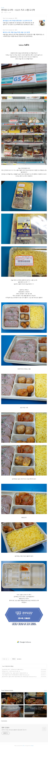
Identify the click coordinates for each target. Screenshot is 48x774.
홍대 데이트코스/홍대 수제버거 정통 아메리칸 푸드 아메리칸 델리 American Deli (18, 703)
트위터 (27, 711)
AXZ (23, 772)
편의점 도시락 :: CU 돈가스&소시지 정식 (10, 698)
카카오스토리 (24, 711)
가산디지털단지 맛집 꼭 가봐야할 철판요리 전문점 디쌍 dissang (15, 701)
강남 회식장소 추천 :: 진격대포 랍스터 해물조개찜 (12, 696)
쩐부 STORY (5, 754)
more (45, 717)
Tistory (32, 772)
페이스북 (20, 711)
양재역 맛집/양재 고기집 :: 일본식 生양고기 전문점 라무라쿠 (14, 699)
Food (2, 7)
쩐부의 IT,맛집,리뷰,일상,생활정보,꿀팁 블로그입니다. (14, 756)
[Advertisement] (24, 29)
